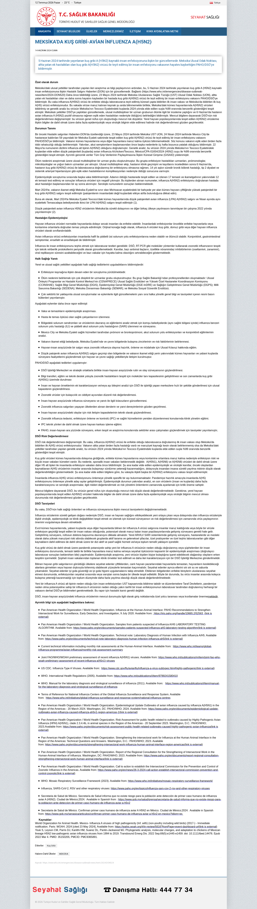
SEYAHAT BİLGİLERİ (68, 31)
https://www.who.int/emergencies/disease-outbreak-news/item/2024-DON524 (78, 863)
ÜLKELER (91, 31)
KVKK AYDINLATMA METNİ (162, 31)
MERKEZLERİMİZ (113, 31)
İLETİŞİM (135, 31)
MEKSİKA (63, 854)
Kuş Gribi (51, 845)
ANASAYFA (44, 31)
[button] (215, 2)
